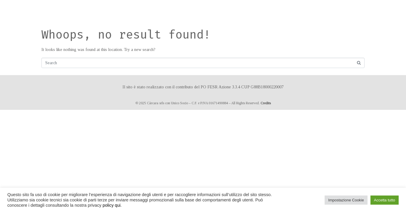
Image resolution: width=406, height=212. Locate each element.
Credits (266, 103)
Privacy (318, 10)
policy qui (111, 205)
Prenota (243, 10)
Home (146, 10)
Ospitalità (168, 10)
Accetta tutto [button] (384, 200)
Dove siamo (268, 10)
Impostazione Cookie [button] (346, 200)
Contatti (295, 10)
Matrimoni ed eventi (207, 10)
